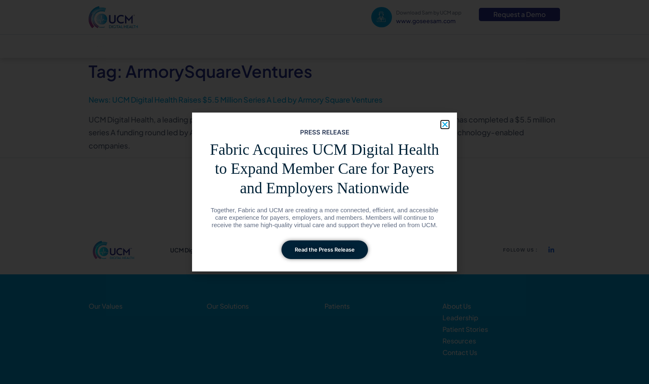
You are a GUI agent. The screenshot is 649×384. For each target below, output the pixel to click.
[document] (324, 192)
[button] (445, 124)
